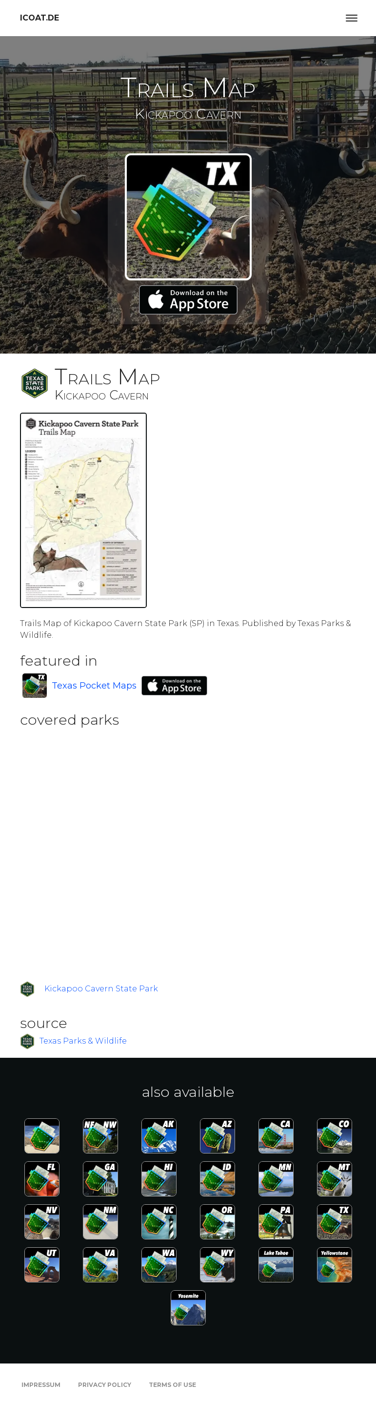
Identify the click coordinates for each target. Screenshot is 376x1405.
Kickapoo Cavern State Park (101, 988)
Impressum (40, 1384)
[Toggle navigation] (351, 18)
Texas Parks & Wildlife (83, 1041)
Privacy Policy (104, 1384)
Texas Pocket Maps (94, 685)
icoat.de (39, 17)
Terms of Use (172, 1384)
